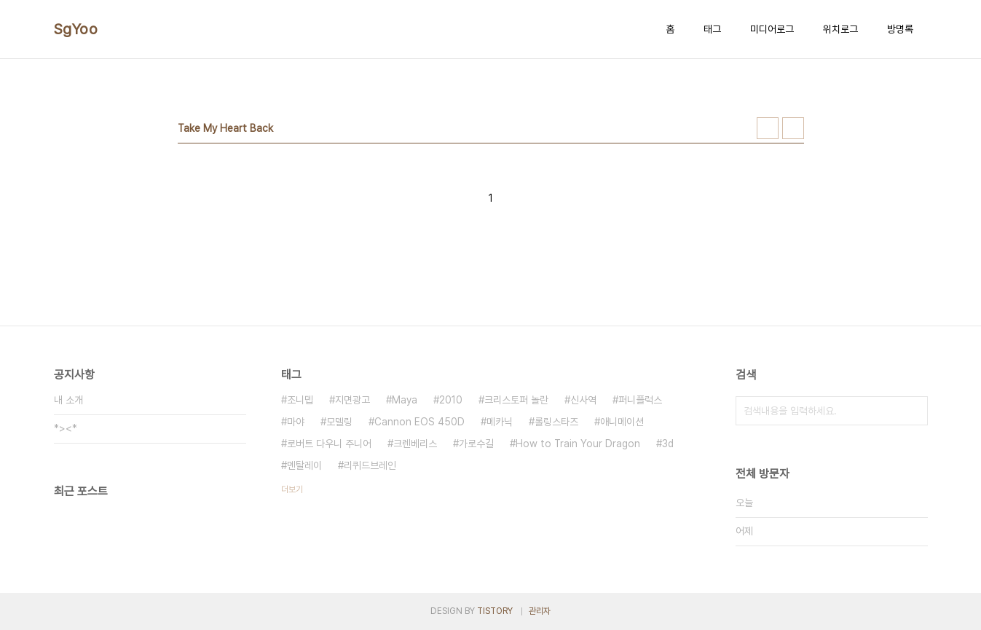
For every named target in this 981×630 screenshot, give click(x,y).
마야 (295, 422)
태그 (712, 29)
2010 (450, 400)
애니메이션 (622, 422)
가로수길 (476, 443)
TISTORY (495, 611)
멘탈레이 (304, 465)
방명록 (900, 29)
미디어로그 (772, 29)
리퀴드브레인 (370, 465)
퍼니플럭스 (640, 400)
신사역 (583, 400)
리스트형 (793, 128)
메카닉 (499, 422)
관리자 (540, 611)
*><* (65, 428)
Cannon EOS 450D (419, 422)
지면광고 (352, 400)
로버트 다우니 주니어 (329, 443)
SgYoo (76, 29)
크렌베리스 (415, 443)
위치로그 (840, 29)
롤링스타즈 (556, 422)
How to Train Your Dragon (578, 443)
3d (668, 443)
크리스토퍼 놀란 (516, 400)
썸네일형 (768, 128)
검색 (913, 411)
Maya (404, 400)
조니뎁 (300, 400)
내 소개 (68, 400)
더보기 (292, 489)
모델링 (339, 422)
